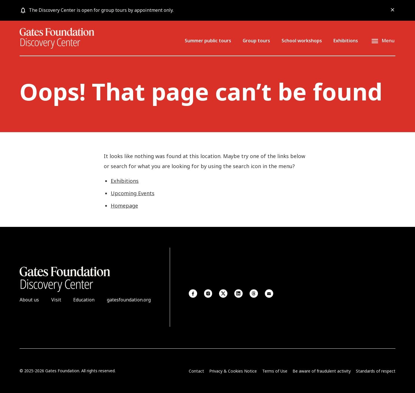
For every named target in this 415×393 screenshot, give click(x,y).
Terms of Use (274, 371)
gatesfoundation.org (129, 300)
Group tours (256, 40)
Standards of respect (375, 371)
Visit (56, 300)
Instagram (208, 293)
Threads (254, 293)
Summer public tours (208, 40)
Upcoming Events (132, 193)
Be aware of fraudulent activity (322, 371)
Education (84, 300)
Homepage (124, 205)
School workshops (302, 40)
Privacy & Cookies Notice (233, 371)
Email (269, 293)
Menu (388, 41)
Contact (196, 371)
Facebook (193, 293)
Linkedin (238, 293)
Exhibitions (345, 40)
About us (29, 300)
